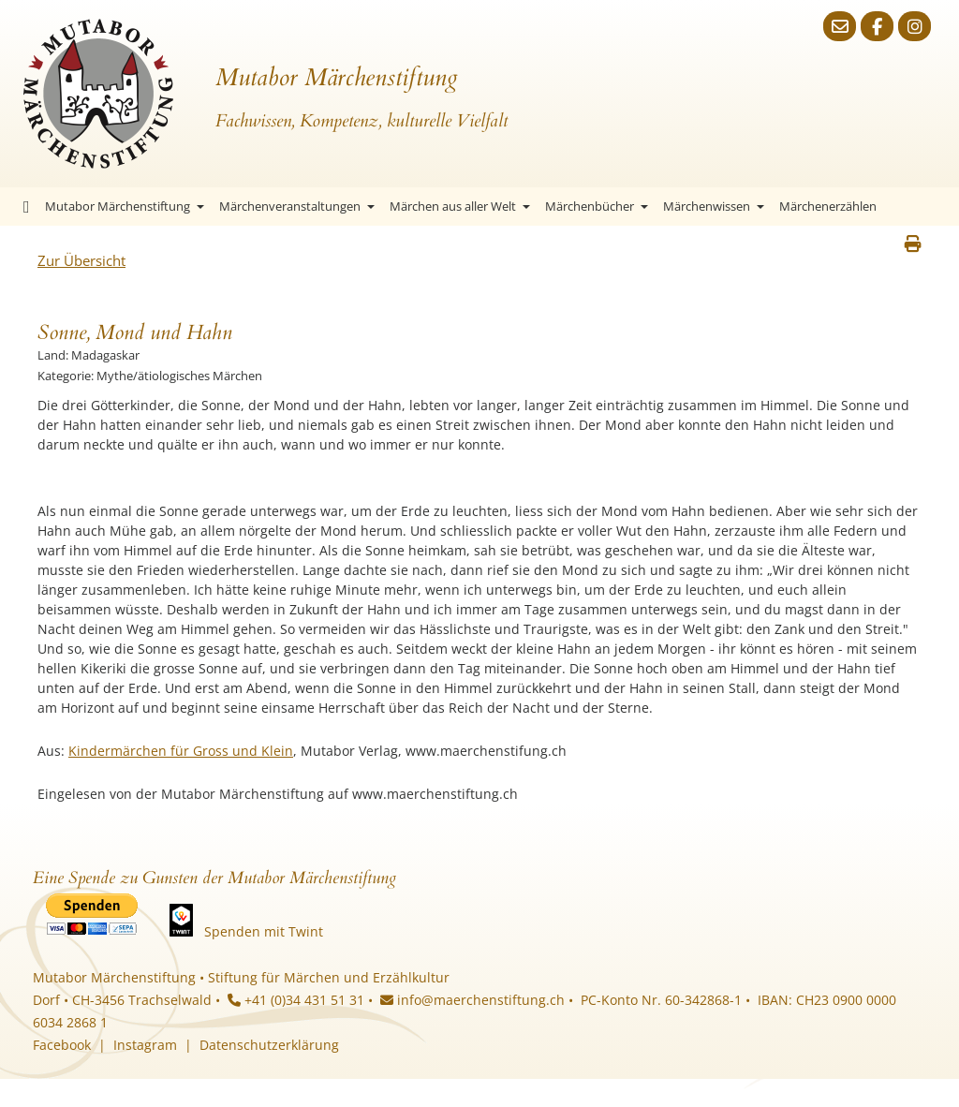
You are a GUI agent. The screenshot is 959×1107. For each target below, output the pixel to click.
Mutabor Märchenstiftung (124, 206)
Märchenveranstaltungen (297, 206)
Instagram (145, 1045)
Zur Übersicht (81, 260)
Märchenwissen (713, 206)
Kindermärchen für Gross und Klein (180, 751)
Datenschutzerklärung (269, 1045)
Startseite (26, 206)
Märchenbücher (596, 206)
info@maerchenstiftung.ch (472, 1000)
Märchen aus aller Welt (460, 206)
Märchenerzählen (828, 206)
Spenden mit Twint (263, 931)
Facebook (62, 1045)
